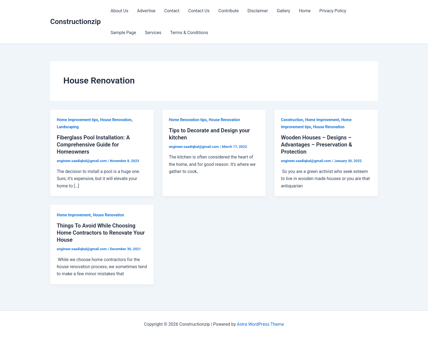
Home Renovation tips (188, 120)
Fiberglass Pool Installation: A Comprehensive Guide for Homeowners (93, 144)
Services (153, 32)
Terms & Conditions (189, 32)
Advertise (146, 10)
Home (305, 10)
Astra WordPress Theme (260, 324)
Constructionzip (75, 21)
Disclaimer (257, 10)
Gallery (283, 10)
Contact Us (199, 10)
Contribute (228, 10)
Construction (292, 120)
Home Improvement (322, 120)
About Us (119, 10)
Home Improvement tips (77, 120)
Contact (172, 10)
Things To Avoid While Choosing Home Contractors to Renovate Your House (101, 232)
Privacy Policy (332, 10)
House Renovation (115, 120)
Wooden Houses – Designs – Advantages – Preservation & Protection (316, 144)
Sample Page (123, 32)
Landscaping (68, 127)
